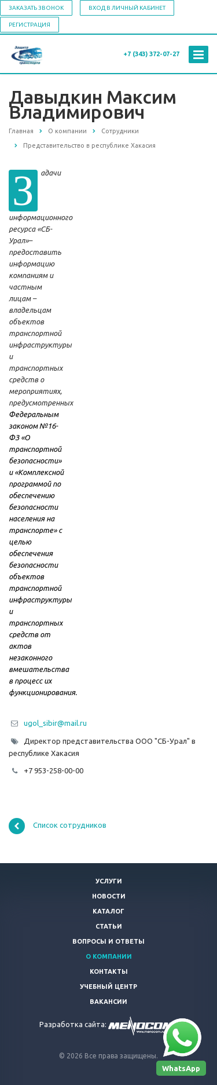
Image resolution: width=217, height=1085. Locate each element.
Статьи (108, 926)
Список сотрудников (57, 826)
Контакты (109, 971)
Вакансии (108, 1001)
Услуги (108, 881)
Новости (109, 896)
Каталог (108, 911)
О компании (109, 956)
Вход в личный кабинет (127, 8)
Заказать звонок (36, 8)
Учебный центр (108, 986)
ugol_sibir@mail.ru (55, 723)
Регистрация (29, 24)
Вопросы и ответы (108, 941)
